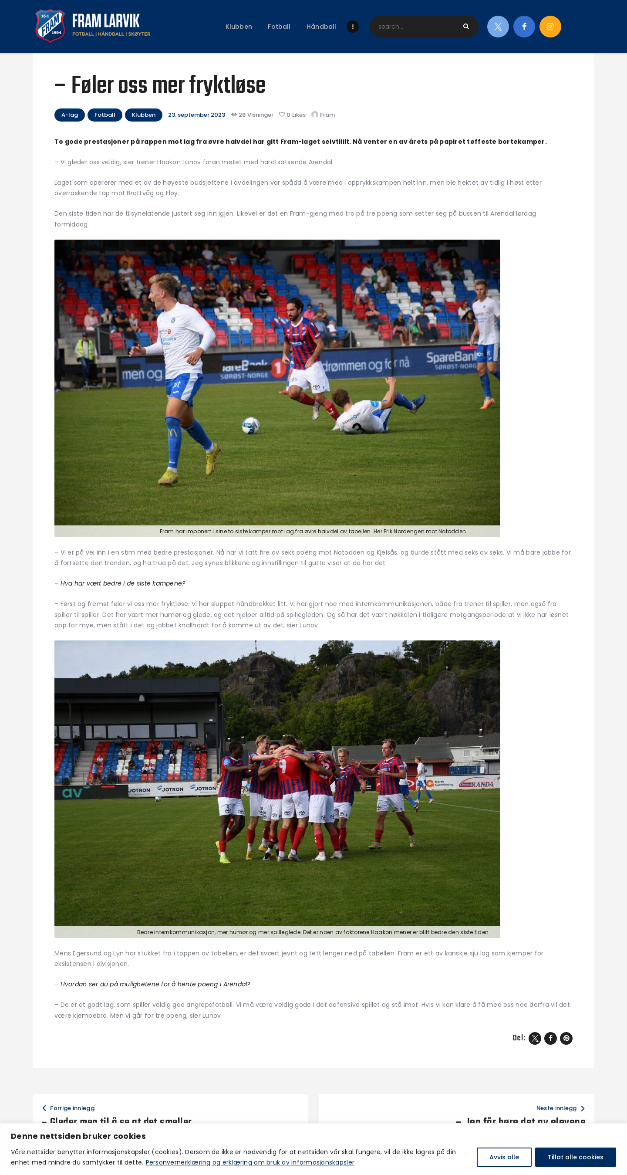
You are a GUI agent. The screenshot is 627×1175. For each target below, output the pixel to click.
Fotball (104, 115)
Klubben (143, 115)
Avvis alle (504, 1157)
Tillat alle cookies (575, 1157)
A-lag (69, 115)
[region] (313, 1149)
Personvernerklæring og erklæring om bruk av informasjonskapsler (250, 1162)
